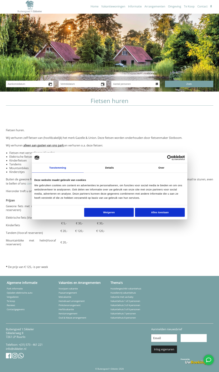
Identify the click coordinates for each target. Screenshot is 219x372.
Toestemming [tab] (57, 167)
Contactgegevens (16, 309)
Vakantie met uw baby (121, 296)
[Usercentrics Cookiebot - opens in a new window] (170, 157)
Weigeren (109, 212)
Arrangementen (155, 6)
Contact (202, 6)
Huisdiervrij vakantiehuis (123, 292)
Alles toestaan (160, 212)
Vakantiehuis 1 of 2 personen (125, 301)
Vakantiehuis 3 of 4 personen (125, 305)
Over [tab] (161, 167)
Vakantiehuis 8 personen (123, 317)
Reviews (11, 305)
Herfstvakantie (66, 309)
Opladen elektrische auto (19, 292)
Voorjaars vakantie (68, 288)
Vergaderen (13, 296)
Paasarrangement (68, 292)
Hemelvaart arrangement (72, 301)
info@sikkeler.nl (16, 349)
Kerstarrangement (68, 313)
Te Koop (189, 6)
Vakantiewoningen (113, 6)
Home (95, 6)
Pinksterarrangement (70, 305)
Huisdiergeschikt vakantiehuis (125, 288)
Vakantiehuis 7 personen (123, 313)
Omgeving (174, 6)
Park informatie (15, 288)
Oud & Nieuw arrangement (72, 317)
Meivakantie (65, 296)
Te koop (11, 301)
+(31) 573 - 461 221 (31, 345)
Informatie (135, 6)
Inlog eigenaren (164, 349)
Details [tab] (109, 167)
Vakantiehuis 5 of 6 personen (125, 309)
